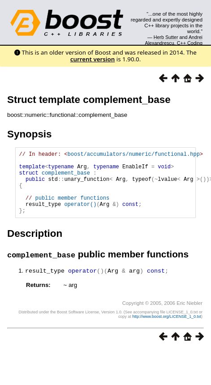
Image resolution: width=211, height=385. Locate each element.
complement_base (66, 178)
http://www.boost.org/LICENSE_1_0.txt (166, 329)
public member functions (72, 208)
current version (92, 59)
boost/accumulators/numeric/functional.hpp (134, 155)
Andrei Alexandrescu (174, 39)
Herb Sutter (166, 37)
